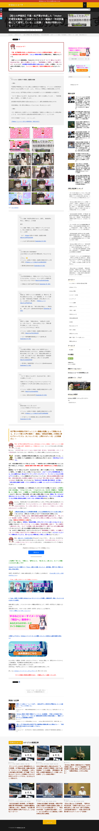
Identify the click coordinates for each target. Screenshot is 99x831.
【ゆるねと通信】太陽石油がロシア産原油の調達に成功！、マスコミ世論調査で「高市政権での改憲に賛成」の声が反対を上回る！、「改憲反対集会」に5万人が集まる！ (77, 769)
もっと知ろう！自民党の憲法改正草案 (78, 283)
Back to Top (49, 822)
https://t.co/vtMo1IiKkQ (40, 262)
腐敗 (47, 801)
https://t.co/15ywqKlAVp (32, 391)
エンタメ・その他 (73, 295)
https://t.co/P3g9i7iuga (26, 303)
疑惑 (29, 763)
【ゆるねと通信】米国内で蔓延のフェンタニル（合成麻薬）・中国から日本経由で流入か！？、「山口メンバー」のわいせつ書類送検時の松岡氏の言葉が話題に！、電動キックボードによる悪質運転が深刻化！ (40, 715)
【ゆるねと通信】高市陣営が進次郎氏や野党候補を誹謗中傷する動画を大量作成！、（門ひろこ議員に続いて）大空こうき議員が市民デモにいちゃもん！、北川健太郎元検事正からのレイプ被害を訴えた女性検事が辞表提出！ (82, 180)
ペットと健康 (72, 302)
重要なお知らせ (73, 341)
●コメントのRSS (71, 364)
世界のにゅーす (73, 306)
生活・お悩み (72, 329)
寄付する (36, 552)
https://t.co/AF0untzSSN (26, 237)
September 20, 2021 (40, 241)
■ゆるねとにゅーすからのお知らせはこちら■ (49, 1)
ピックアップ (72, 298)
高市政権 (28, 801)
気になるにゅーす (73, 325)
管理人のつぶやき (73, 333)
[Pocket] (1, 16)
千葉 (38, 30)
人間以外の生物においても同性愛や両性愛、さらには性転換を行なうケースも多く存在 (38, 511)
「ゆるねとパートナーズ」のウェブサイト (24, 671)
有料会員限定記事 (73, 318)
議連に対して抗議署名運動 (25, 538)
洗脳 (26, 763)
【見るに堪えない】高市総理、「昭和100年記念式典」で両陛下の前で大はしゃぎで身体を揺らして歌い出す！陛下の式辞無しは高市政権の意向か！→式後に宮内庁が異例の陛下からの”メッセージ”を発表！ (82, 168)
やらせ (11, 801)
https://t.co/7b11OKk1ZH (32, 333)
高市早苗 (54, 801)
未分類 (71, 322)
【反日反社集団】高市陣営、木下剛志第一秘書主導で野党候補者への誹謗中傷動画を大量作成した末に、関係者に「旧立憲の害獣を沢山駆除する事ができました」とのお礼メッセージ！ (79, 217)
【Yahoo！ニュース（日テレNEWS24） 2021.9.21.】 (25, 121)
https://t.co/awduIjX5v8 (26, 359)
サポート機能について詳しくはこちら (20, 610)
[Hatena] (1, 18)
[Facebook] (1, 9)
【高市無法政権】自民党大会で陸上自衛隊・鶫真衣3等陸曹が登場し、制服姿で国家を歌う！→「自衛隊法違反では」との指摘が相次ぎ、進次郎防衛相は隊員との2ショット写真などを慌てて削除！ (79, 236)
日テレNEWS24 (15, 207)
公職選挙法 (22, 763)
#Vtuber (27, 235)
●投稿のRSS (70, 362)
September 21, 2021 (25, 365)
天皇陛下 (39, 801)
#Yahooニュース (30, 262)
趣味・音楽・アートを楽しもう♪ (77, 337)
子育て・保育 (72, 310)
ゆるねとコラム (73, 287)
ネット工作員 (12, 763)
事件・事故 (34, 30)
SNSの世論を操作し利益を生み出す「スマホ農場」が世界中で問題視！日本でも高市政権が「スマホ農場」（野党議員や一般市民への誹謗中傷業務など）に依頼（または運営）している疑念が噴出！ (49, 770)
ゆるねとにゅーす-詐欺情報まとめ (78, 372)
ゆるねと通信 (72, 291)
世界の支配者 (28, 30)
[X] (1, 11)
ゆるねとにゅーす (74, 84)
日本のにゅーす (20, 30)
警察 (40, 30)
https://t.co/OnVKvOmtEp (42, 280)
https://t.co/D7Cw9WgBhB (41, 413)
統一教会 (43, 801)
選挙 (25, 801)
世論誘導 (17, 763)
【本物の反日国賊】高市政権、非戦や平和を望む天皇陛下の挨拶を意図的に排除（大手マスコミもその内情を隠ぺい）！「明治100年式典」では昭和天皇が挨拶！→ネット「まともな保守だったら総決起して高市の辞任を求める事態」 (82, 146)
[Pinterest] (1, 14)
